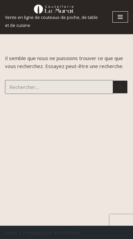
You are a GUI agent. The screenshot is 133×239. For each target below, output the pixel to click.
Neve (11, 232)
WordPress (67, 232)
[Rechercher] (59, 87)
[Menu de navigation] (120, 17)
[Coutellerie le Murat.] (53, 17)
